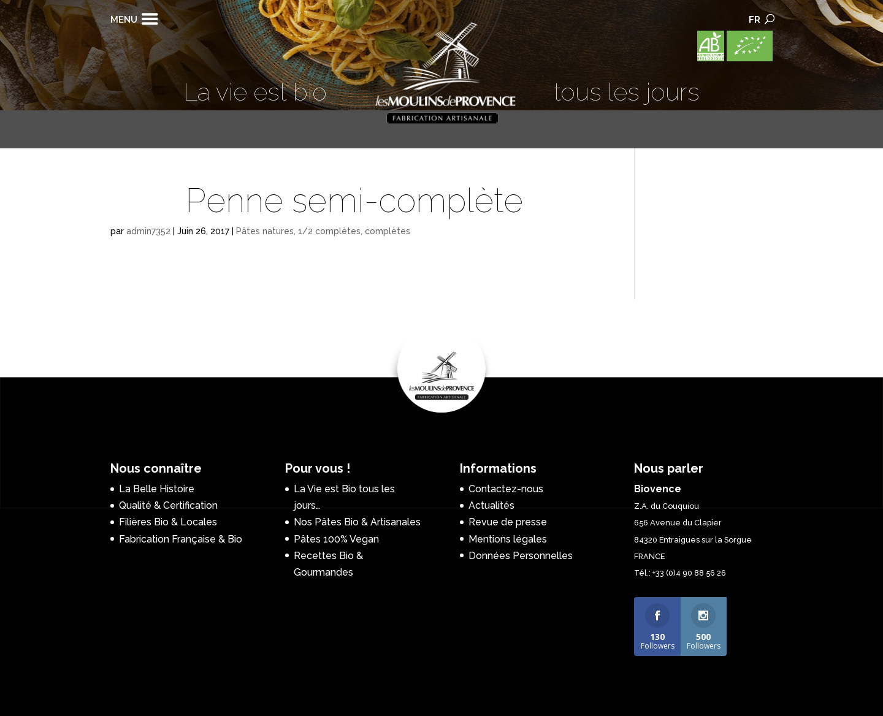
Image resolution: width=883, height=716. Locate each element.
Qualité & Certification (168, 505)
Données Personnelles (520, 556)
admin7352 (148, 231)
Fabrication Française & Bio (180, 539)
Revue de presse (507, 522)
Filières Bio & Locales (168, 522)
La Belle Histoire (156, 489)
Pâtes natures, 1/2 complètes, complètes (323, 231)
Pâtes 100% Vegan (336, 539)
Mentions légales (507, 539)
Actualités (491, 505)
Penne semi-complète (354, 200)
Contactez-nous (505, 489)
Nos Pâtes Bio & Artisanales (357, 522)
